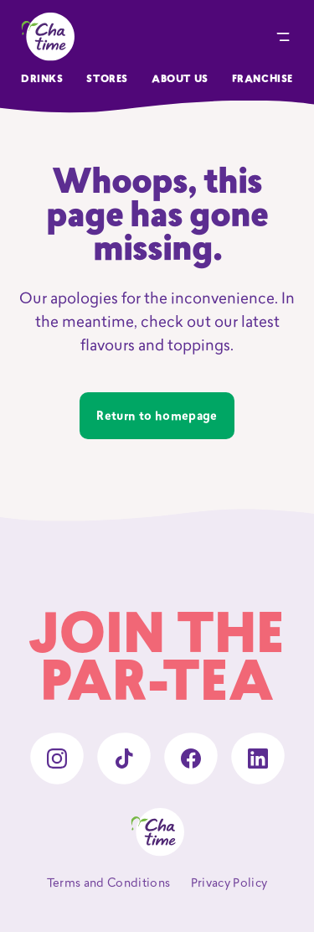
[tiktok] (124, 758)
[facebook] (191, 758)
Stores (107, 80)
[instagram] (57, 758)
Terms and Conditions (109, 884)
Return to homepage (156, 417)
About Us (180, 80)
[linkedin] (258, 758)
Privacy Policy (229, 884)
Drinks (42, 80)
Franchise (262, 80)
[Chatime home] (48, 37)
